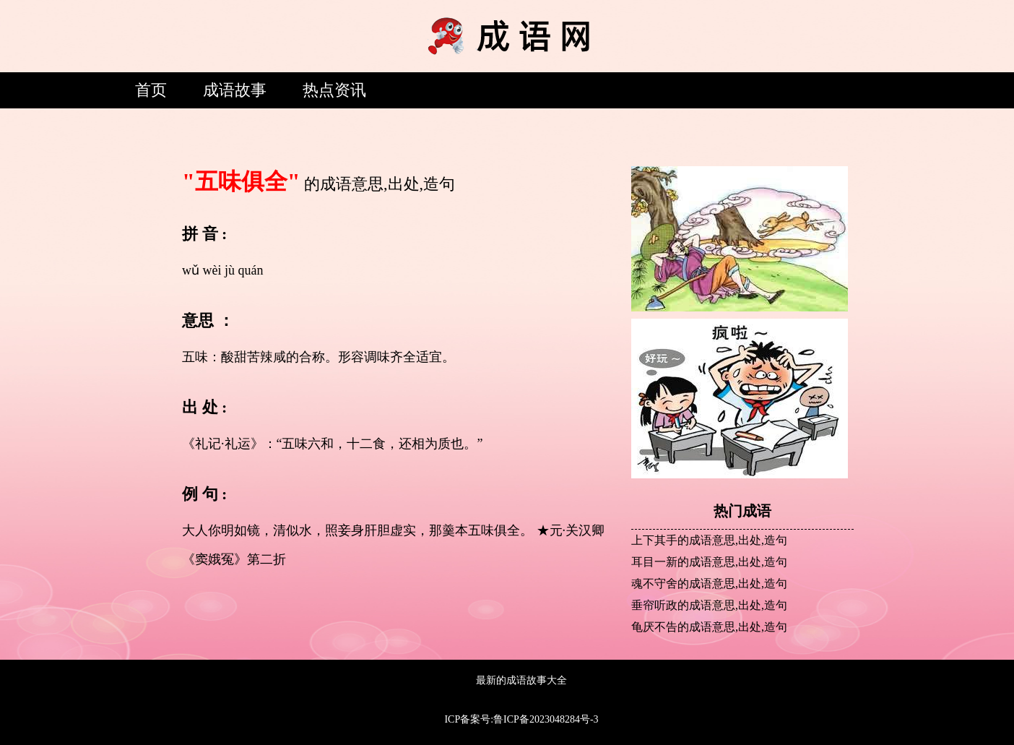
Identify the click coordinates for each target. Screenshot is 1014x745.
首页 (151, 90)
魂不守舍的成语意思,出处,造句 (709, 583)
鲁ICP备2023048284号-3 (545, 719)
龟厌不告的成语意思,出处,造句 (709, 627)
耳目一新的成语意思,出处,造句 (709, 562)
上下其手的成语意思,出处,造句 (709, 540)
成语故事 (234, 90)
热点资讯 (334, 90)
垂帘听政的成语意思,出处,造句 (709, 605)
